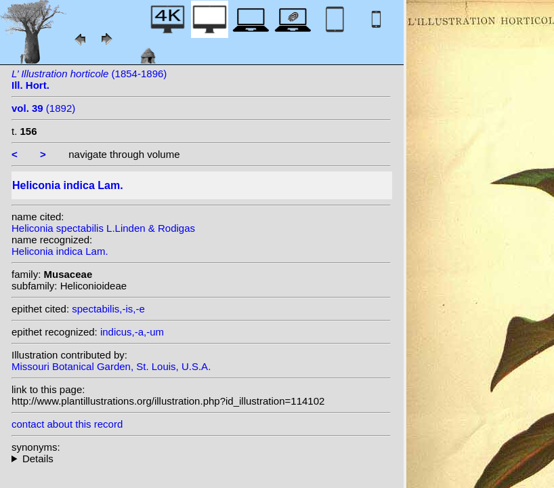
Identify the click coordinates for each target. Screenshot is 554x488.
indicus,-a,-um (132, 332)
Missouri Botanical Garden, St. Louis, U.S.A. (111, 366)
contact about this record (67, 424)
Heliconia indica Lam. (60, 251)
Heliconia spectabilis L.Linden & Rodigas (103, 228)
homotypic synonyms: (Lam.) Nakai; (201, 458)
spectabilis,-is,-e (108, 308)
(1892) (43, 108)
